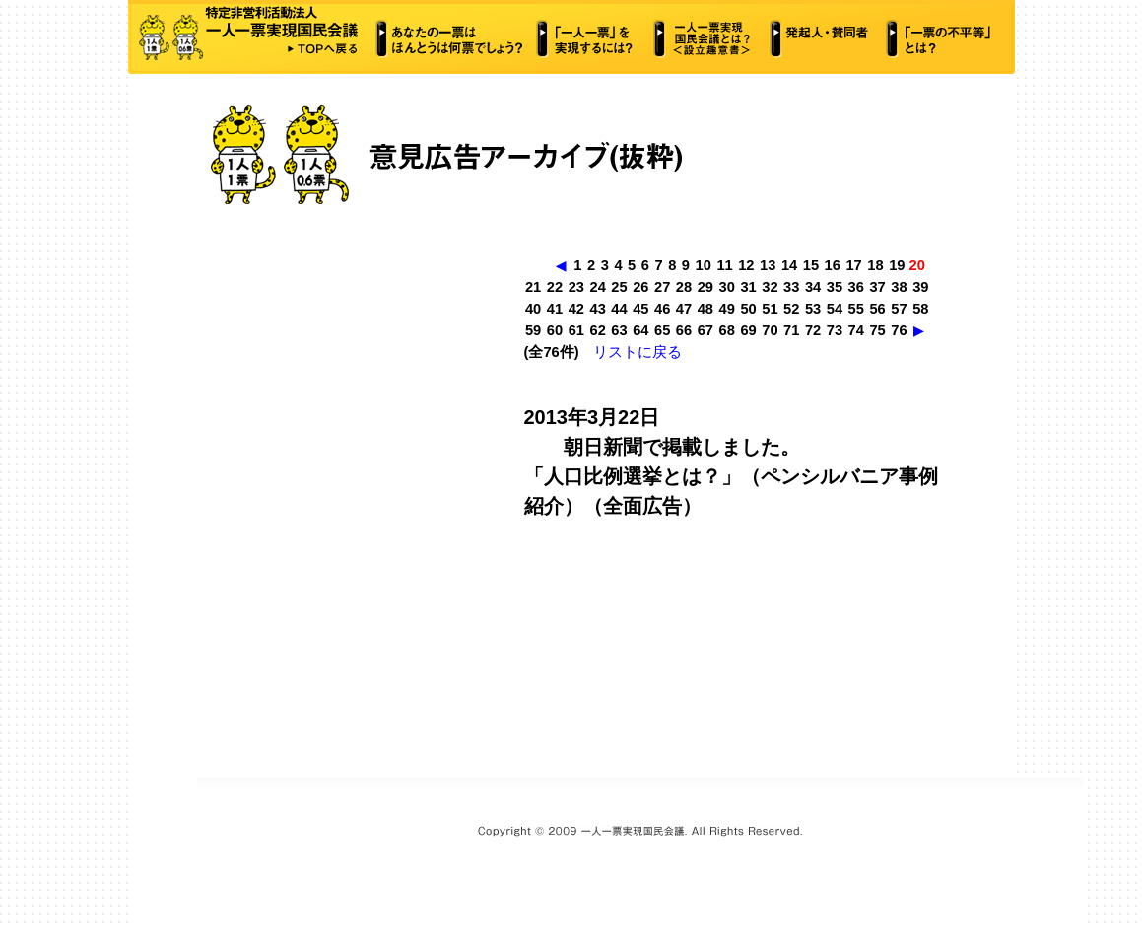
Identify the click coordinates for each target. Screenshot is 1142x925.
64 (640, 330)
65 (662, 330)
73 (834, 330)
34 (813, 287)
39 (920, 287)
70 (769, 330)
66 (684, 330)
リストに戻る (637, 352)
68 (727, 330)
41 (555, 309)
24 (597, 287)
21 (533, 287)
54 (834, 309)
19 (897, 265)
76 (899, 330)
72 (813, 330)
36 (856, 287)
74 (856, 330)
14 (789, 265)
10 (703, 265)
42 (576, 309)
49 (727, 309)
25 (619, 287)
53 (813, 309)
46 (662, 309)
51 (769, 309)
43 (597, 309)
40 (533, 309)
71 (791, 330)
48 (705, 309)
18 (875, 265)
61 (576, 330)
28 (684, 287)
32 (769, 287)
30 (727, 287)
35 (834, 287)
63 (619, 330)
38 (899, 287)
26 (640, 287)
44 (619, 309)
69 (748, 330)
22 (555, 287)
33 (791, 287)
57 (899, 309)
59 (533, 330)
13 (767, 265)
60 (555, 330)
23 (576, 287)
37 (877, 287)
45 (640, 309)
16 (832, 265)
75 (877, 330)
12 (746, 265)
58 (920, 309)
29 (705, 287)
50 (748, 309)
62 (597, 330)
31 (748, 287)
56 (877, 309)
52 (791, 309)
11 (724, 265)
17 (853, 265)
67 (705, 330)
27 (662, 287)
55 (856, 309)
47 (684, 309)
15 (811, 265)
